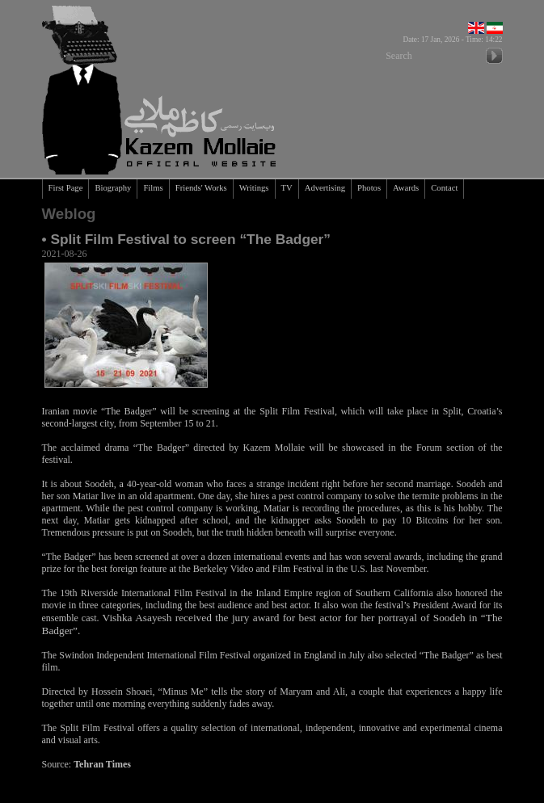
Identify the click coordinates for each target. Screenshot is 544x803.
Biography (113, 187)
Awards (406, 187)
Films (152, 187)
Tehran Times (102, 764)
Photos (369, 187)
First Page (65, 187)
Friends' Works (201, 187)
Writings (254, 187)
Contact (444, 187)
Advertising (325, 187)
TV (287, 187)
